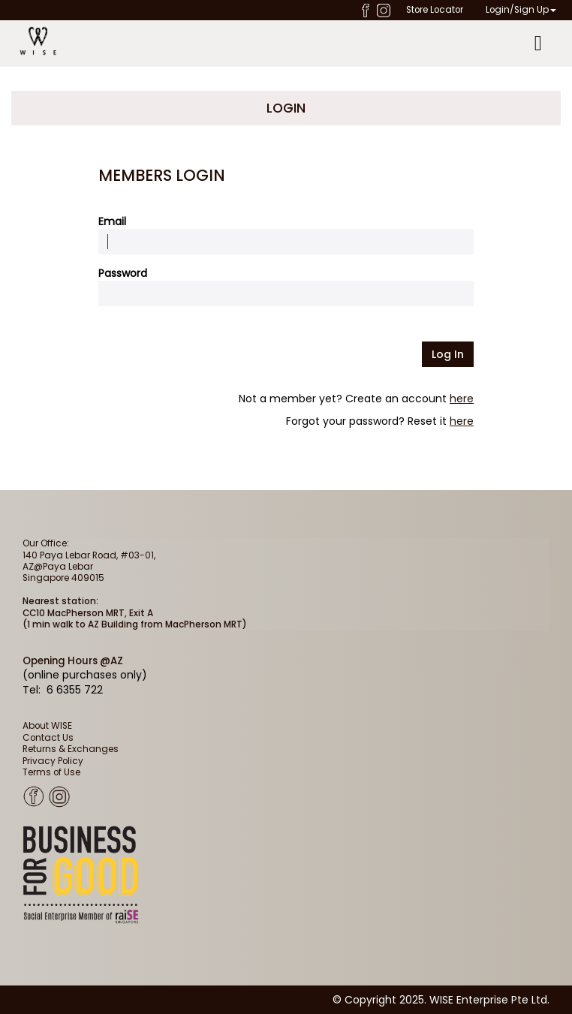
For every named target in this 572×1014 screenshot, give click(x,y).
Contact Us (48, 738)
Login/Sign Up (521, 10)
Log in (448, 354)
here (462, 398)
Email (112, 221)
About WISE (47, 726)
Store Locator (434, 10)
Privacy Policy (53, 761)
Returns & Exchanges (71, 749)
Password (122, 273)
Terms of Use (51, 772)
